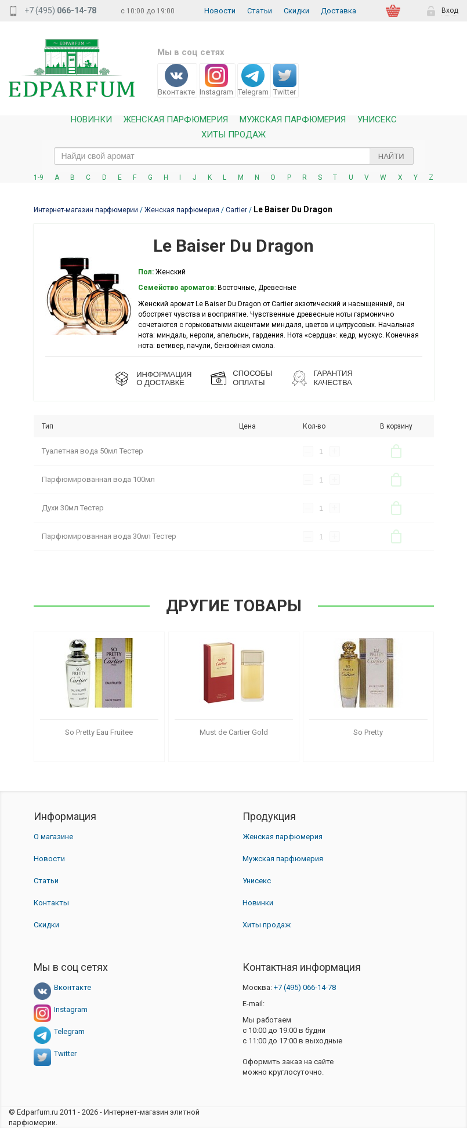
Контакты (51, 902)
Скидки (296, 10)
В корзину (396, 451)
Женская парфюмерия (282, 836)
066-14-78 (305, 987)
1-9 (39, 177)
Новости (220, 10)
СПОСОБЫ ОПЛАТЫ (252, 378)
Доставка (338, 10)
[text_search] (234, 156)
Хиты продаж (233, 134)
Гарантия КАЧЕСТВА (332, 378)
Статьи (259, 10)
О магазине (53, 836)
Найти (391, 156)
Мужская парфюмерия (293, 119)
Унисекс (377, 119)
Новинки (91, 119)
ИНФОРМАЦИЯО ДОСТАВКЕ (163, 378)
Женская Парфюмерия (176, 119)
